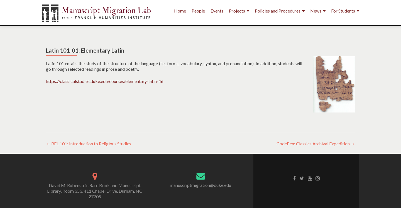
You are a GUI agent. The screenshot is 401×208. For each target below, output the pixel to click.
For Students (343, 10)
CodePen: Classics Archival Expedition (316, 143)
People (198, 10)
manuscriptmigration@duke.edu (200, 185)
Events (217, 10)
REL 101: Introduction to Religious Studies (88, 143)
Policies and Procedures (277, 10)
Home (180, 10)
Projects (237, 10)
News (315, 10)
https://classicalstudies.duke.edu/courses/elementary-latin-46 (104, 81)
